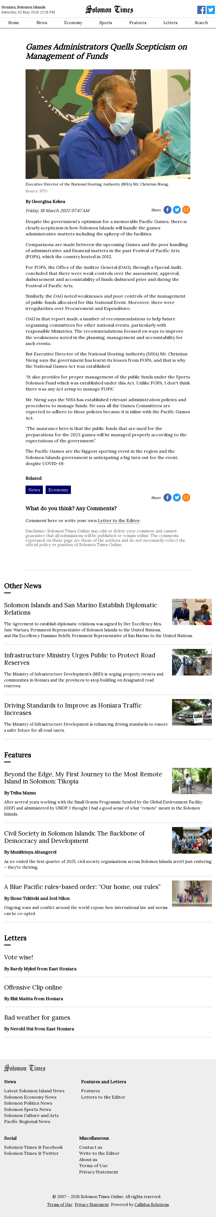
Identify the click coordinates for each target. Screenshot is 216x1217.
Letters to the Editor (103, 1097)
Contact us (90, 1147)
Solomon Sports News (27, 1109)
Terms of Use (93, 1165)
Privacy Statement (98, 1172)
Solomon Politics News (28, 1103)
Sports (105, 22)
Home (13, 22)
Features (137, 22)
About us (88, 1159)
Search (201, 22)
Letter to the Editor (119, 520)
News (42, 22)
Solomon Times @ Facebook (33, 1147)
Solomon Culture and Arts (31, 1115)
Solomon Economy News (30, 1097)
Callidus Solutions (152, 1204)
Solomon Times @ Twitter (31, 1153)
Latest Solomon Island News (34, 1090)
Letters (171, 22)
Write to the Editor (99, 1153)
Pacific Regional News (27, 1121)
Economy (73, 22)
